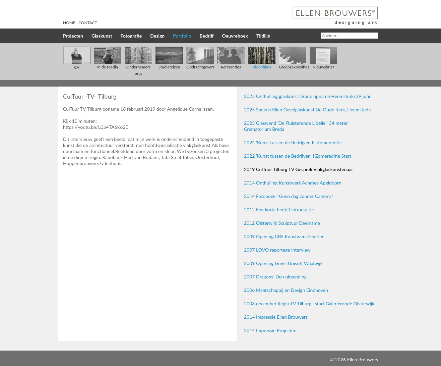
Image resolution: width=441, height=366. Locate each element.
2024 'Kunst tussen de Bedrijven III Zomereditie (293, 142)
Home (69, 22)
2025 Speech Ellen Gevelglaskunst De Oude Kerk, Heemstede (307, 109)
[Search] (349, 36)
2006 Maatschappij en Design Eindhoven (286, 290)
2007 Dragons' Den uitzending (275, 276)
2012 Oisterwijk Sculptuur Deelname (282, 223)
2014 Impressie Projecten (270, 330)
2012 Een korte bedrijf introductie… (280, 209)
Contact (87, 22)
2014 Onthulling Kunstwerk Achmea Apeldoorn (292, 183)
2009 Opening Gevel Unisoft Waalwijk (283, 263)
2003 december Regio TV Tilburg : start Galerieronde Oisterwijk (309, 303)
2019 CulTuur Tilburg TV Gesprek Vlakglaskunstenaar (298, 169)
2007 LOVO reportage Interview (277, 250)
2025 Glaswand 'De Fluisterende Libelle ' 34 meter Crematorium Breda (296, 126)
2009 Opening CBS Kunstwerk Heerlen (284, 236)
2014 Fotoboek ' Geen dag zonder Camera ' (288, 196)
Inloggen (319, 359)
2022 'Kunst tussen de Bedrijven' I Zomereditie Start (297, 156)
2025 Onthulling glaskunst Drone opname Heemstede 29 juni (307, 96)
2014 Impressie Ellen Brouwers (276, 317)
